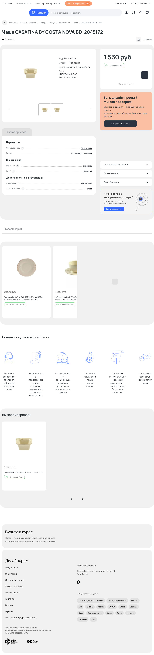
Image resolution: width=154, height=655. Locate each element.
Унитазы (130, 613)
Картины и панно (95, 613)
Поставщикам (12, 592)
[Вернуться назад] (4, 22)
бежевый (88, 171)
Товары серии (13, 229)
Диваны (90, 607)
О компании (7, 3)
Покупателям (12, 567)
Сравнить (144, 39)
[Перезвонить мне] (126, 201)
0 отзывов (9, 39)
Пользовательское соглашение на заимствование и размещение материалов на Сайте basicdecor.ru (28, 630)
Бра (80, 607)
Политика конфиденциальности (21, 617)
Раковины (83, 619)
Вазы (81, 613)
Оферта (9, 611)
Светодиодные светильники (91, 600)
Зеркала (133, 607)
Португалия (86, 148)
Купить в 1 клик (126, 84)
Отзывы (9, 605)
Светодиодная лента (117, 600)
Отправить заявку (120, 123)
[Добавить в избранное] (46, 250)
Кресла (101, 607)
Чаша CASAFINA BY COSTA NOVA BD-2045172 (23, 472)
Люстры (134, 600)
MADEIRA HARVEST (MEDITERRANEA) (68, 76)
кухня (89, 189)
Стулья (112, 607)
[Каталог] (39, 12)
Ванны (119, 613)
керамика (87, 166)
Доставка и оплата (14, 580)
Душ (93, 619)
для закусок (86, 183)
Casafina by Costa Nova (78, 67)
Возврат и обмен (13, 586)
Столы (122, 607)
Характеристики (17, 132)
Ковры (109, 613)
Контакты (10, 598)
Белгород (121, 3)
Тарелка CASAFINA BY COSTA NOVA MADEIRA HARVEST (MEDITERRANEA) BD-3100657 (23, 298)
